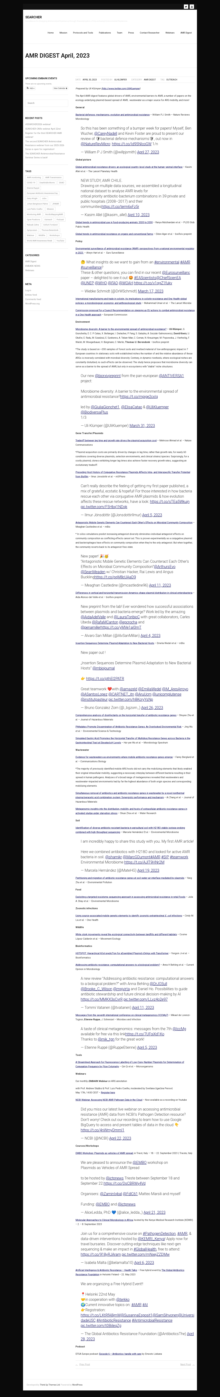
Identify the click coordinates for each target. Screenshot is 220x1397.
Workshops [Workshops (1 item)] (55, 238)
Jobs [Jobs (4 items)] (44, 201)
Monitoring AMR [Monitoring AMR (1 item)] (34, 217)
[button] (30, 90)
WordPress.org (32, 306)
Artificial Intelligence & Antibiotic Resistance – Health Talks (106, 1272)
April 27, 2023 (148, 155)
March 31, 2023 (142, 428)
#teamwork (179, 860)
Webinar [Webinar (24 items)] (30, 238)
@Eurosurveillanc (176, 275)
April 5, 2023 (152, 517)
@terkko (122, 1302)
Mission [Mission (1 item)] (50, 212)
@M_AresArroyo (175, 692)
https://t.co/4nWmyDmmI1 (102, 1133)
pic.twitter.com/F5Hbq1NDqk (104, 509)
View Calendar (60, 91)
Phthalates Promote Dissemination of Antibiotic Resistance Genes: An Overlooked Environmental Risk (129, 729)
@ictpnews (115, 1181)
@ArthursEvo (164, 569)
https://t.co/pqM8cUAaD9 (115, 580)
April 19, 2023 (148, 873)
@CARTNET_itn (121, 697)
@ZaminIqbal (111, 1196)
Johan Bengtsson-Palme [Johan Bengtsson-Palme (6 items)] (37, 206)
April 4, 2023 (150, 638)
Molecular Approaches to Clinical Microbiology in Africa (104, 1222)
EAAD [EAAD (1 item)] (61, 185)
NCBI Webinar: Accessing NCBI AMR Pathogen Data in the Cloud (109, 1102)
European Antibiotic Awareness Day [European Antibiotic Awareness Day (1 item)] (42, 196)
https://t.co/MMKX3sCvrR (102, 1002)
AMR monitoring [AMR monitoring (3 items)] (34, 180)
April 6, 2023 (144, 1265)
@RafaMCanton (105, 625)
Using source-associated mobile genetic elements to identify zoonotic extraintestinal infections (129, 918)
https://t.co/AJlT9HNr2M (144, 865)
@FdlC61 (130, 1196)
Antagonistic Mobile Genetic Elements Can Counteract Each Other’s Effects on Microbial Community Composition (134, 525)
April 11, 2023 (160, 588)
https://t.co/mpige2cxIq (139, 399)
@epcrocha (128, 625)
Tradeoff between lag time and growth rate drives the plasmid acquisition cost (116, 443)
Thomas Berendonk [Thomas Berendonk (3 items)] (50, 233)
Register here (108, 1095)
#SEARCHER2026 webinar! (38, 127)
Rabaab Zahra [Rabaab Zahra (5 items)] (33, 227)
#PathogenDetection (159, 1236)
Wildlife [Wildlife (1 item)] (41, 238)
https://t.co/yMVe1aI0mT (121, 630)
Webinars (29, 273)
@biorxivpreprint (108, 378)
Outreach (171, 82)
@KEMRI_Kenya (151, 1241)
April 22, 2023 (120, 1141)
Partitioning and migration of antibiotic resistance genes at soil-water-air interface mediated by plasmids (130, 880)
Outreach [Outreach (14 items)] (48, 222)
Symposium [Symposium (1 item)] (32, 233)
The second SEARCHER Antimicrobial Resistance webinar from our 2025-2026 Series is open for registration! (44, 148)
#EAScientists (145, 280)
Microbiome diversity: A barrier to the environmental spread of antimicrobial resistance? (121, 331)
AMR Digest (150, 82)
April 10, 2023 (139, 217)
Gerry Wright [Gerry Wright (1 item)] (32, 201)
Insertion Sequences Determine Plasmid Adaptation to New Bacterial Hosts (115, 645)
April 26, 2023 (152, 710)
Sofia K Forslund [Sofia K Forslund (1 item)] (50, 227)
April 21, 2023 (154, 1215)
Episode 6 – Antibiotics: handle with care (120, 1356)
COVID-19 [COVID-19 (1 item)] (31, 185)
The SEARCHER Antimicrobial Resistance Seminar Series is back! (45, 158)
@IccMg (179, 1031)
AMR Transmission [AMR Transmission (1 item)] (53, 180)
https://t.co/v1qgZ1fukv (153, 286)
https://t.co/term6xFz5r (120, 209)
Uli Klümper (120, 82)
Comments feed (33, 302)
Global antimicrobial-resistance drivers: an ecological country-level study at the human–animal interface (129, 169)
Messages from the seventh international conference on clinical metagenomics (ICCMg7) (122, 1017)
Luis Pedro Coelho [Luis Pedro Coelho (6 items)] (35, 212)
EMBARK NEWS (32, 268)
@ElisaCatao (131, 410)
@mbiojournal (103, 671)
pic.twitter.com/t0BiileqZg (101, 1328)
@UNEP (87, 286)
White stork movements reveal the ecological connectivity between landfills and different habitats (126, 937)
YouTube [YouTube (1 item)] (60, 243)
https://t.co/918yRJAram (101, 1257)
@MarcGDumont (136, 860)
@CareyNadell (105, 136)
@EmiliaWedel (149, 692)
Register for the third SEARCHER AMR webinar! (43, 138)
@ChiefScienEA (168, 280)
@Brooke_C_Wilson (96, 991)
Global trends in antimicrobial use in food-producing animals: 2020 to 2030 (114, 225)
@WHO (101, 286)
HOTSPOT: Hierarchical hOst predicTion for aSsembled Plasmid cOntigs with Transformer (122, 956)
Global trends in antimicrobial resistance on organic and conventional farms (114, 236)
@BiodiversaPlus (94, 415)
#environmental (166, 265)
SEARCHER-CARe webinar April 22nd (42, 131)
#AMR (185, 265)
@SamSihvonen (165, 1318)
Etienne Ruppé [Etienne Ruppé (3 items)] (33, 191)
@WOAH (126, 286)
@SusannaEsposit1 (137, 1318)
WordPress (77, 1387)
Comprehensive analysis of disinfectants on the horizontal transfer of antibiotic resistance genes (126, 718)
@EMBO (140, 1165)
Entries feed (31, 297)
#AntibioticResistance (113, 1323)
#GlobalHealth (145, 1252)
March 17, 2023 (150, 294)
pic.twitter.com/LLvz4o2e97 (146, 1002)
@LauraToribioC (127, 619)
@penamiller (91, 630)
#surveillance (91, 270)
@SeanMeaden (93, 575)
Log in (28, 293)
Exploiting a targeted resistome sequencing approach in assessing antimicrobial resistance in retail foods (130, 899)
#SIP (165, 860)
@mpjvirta (121, 991)
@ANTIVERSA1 (171, 378)
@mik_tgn (106, 1042)
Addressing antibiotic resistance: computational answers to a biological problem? (118, 967)
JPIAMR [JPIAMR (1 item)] (55, 206)
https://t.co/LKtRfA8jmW (101, 1318)
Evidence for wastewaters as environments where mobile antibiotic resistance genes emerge (124, 760)
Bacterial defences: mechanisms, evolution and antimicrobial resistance (113, 117)
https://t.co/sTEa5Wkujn (170, 504)
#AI (145, 1307)
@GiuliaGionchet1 (105, 410)
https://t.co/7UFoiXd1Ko (144, 1037)
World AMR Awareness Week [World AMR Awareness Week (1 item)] (39, 243)
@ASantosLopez (94, 697)
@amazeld (128, 692)
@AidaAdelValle (93, 619)
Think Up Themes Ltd (50, 1387)
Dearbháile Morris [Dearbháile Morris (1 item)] (47, 185)
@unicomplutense (166, 697)
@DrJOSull (158, 986)
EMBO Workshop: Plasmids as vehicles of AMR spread (104, 1155)
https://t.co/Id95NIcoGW (131, 146)
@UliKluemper (157, 410)
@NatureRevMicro (95, 146)
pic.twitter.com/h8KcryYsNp (131, 702)
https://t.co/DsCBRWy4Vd (125, 1186)
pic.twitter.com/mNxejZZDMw (146, 1257)
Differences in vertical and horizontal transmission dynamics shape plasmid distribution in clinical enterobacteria (134, 595)
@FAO (113, 286)
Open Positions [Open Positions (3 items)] (33, 222)
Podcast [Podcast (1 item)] (60, 222)
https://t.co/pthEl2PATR (105, 681)
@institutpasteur (94, 702)
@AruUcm (143, 697)
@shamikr (113, 860)
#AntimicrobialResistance (152, 1323)
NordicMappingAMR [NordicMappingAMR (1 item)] (54, 217)
